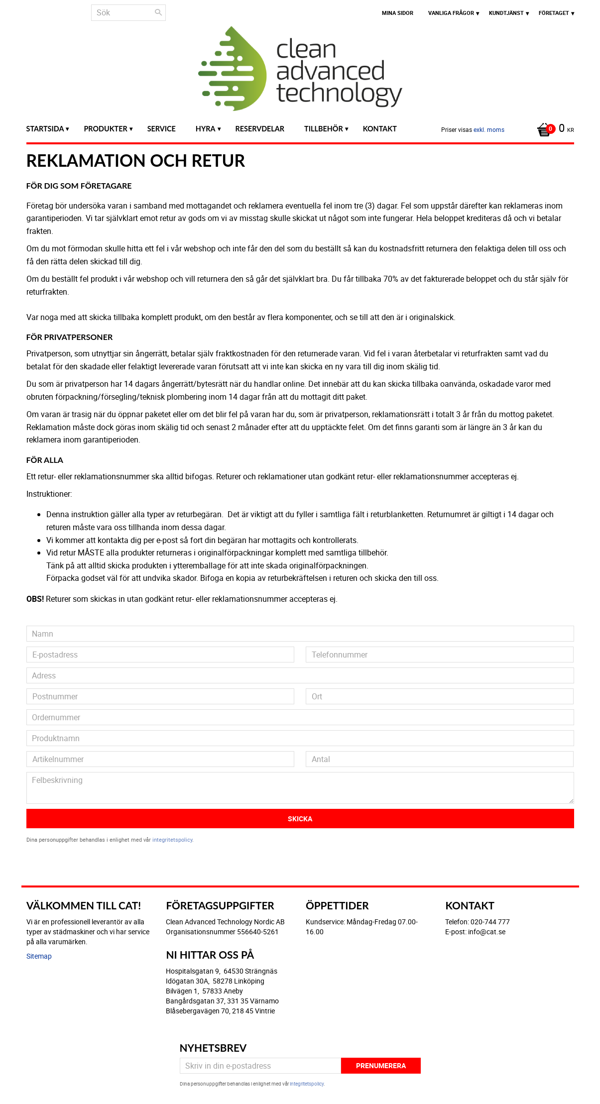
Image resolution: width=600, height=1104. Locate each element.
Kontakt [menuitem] (380, 128)
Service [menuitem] (161, 128)
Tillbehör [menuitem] (323, 128)
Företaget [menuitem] (554, 12)
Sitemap (39, 956)
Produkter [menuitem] (105, 128)
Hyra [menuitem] (206, 128)
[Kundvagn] (553, 129)
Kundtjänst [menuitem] (506, 12)
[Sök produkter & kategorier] (128, 12)
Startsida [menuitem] (45, 128)
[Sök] (158, 12)
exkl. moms (489, 129)
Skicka (300, 818)
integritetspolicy (172, 839)
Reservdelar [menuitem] (260, 128)
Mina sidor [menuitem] (397, 12)
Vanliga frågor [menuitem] (451, 12)
